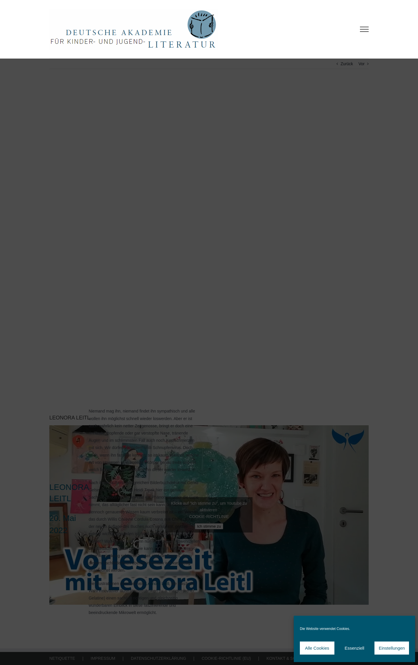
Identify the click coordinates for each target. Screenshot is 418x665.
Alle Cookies (317, 648)
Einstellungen (392, 648)
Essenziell (354, 648)
